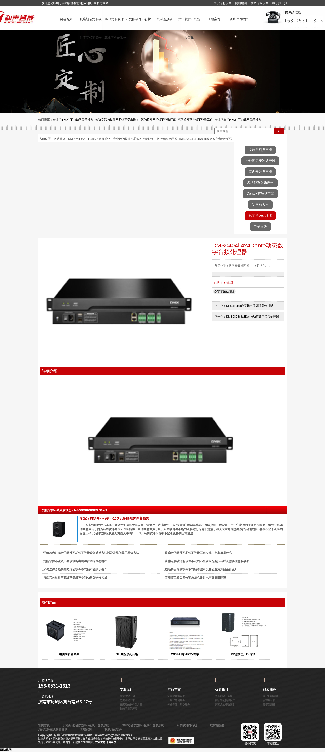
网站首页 (66, 19)
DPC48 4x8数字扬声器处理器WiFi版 (250, 305)
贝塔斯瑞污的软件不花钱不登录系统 (91, 22)
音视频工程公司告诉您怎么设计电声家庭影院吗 (195, 577)
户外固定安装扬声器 (260, 161)
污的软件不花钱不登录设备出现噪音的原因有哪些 (75, 561)
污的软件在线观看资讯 (189, 22)
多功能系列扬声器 (260, 182)
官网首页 (44, 725)
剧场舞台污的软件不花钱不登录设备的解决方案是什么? (200, 569)
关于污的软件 (222, 3)
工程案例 (214, 19)
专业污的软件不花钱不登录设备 (133, 139)
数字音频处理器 (167, 139)
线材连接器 (164, 19)
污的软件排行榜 (140, 19)
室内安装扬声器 (260, 171)
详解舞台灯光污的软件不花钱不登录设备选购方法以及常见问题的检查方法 (91, 552)
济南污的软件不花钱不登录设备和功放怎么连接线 (75, 577)
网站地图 (241, 3)
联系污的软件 (259, 3)
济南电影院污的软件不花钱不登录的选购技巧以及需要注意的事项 (207, 561)
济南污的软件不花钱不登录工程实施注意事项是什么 (198, 552)
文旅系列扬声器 (260, 150)
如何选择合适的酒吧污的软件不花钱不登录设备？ (75, 569)
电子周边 (260, 226)
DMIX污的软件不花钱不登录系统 (115, 22)
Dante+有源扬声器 (260, 193)
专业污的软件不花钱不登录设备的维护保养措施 (114, 518)
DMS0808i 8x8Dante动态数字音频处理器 (253, 316)
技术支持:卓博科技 (105, 742)
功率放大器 (260, 204)
